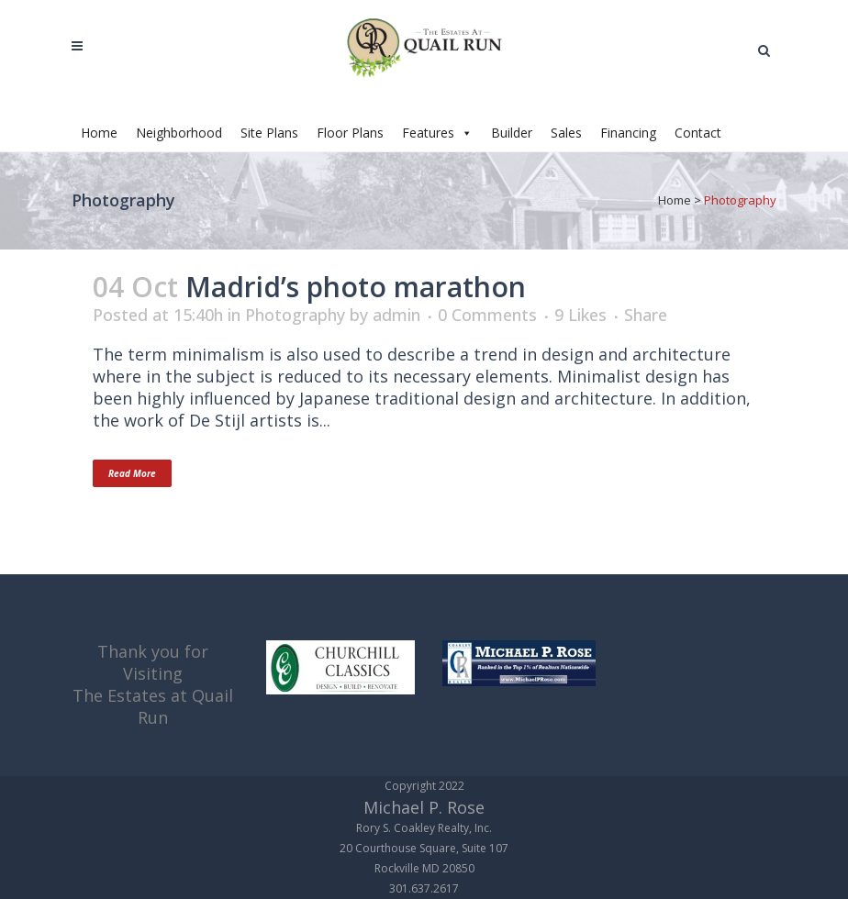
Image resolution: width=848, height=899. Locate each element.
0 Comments (487, 315)
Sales (566, 132)
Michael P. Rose (424, 807)
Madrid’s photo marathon (355, 286)
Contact (698, 132)
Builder (511, 132)
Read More (132, 473)
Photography (295, 315)
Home (99, 132)
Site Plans (269, 132)
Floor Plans (350, 132)
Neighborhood (179, 132)
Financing (628, 132)
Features (437, 132)
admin (396, 315)
